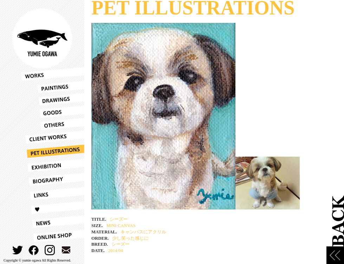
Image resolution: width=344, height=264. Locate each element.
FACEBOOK (33, 250)
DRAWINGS (52, 99)
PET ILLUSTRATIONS (52, 151)
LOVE (52, 208)
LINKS (52, 194)
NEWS (52, 222)
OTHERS (52, 124)
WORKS (52, 74)
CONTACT (66, 250)
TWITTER (17, 250)
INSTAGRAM (50, 250)
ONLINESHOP (52, 236)
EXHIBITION (52, 165)
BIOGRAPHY (52, 179)
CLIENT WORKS (52, 137)
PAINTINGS (52, 87)
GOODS (52, 112)
